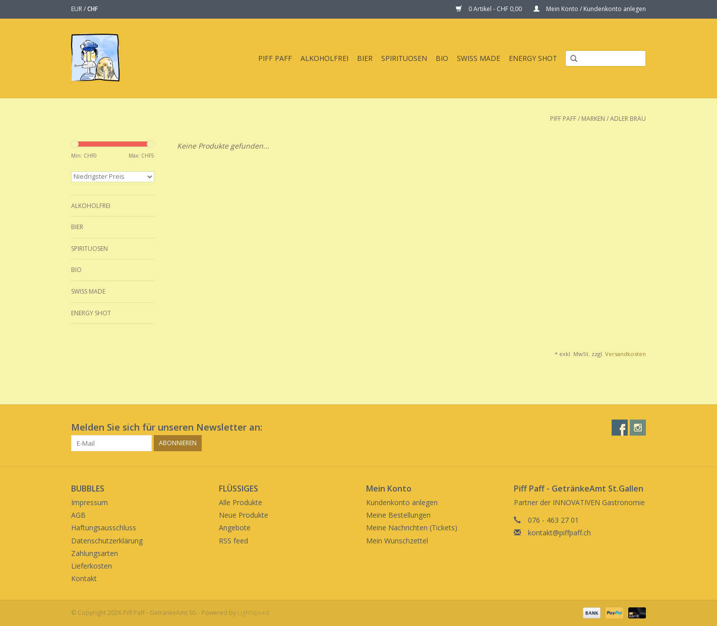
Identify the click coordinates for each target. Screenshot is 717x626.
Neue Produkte (243, 515)
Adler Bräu (628, 118)
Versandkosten (625, 354)
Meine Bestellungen (398, 515)
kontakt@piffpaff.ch (559, 532)
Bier (365, 58)
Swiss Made (478, 58)
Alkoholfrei (324, 58)
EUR (77, 9)
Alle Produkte (240, 502)
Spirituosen (404, 58)
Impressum (89, 502)
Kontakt (84, 578)
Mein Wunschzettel (397, 540)
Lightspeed (253, 612)
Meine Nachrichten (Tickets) (411, 527)
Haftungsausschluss (103, 527)
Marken (593, 118)
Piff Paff (275, 58)
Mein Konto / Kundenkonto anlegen (589, 9)
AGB (78, 515)
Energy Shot (533, 58)
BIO (442, 58)
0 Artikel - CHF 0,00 (489, 9)
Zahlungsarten (94, 553)
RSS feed (233, 540)
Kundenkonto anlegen (402, 502)
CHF (92, 9)
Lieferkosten (91, 566)
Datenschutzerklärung (107, 540)
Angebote (235, 527)
